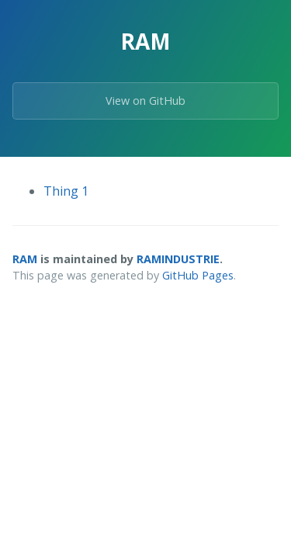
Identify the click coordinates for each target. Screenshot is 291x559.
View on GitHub (145, 100)
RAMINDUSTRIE (178, 259)
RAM (24, 259)
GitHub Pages (198, 275)
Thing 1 (65, 191)
